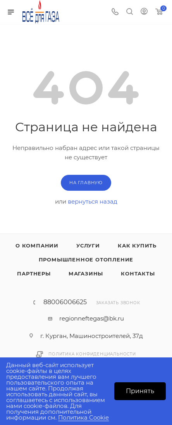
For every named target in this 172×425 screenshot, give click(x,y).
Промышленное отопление (86, 259)
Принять (140, 391)
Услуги (88, 245)
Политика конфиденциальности (92, 354)
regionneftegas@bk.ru (91, 318)
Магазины (86, 273)
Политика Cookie (83, 417)
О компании (36, 245)
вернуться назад (92, 201)
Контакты (138, 273)
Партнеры (33, 273)
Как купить (137, 245)
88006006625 (65, 302)
